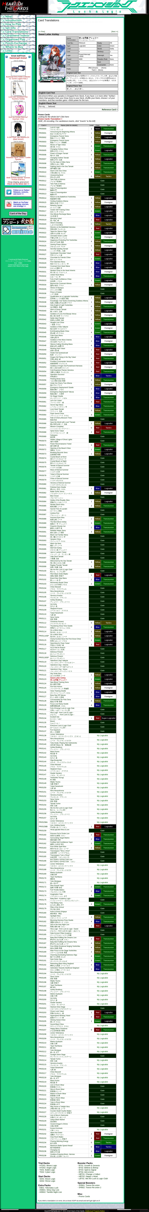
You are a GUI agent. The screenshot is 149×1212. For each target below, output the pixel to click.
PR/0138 (42, 735)
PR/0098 (42, 562)
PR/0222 (42, 1095)
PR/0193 (42, 969)
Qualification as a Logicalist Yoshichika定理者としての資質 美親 (64, 297)
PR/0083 (42, 497)
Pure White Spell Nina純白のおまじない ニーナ (59, 848)
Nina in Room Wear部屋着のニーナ (57, 1090)
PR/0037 (42, 298)
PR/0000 (42, 129)
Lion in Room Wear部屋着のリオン (57, 1086)
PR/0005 (42, 150)
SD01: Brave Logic (47, 1179)
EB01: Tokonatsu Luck (49, 1188)
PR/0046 (42, 337)
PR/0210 (42, 1043)
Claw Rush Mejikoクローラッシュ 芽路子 (58, 1138)
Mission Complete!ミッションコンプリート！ (60, 428)
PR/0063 (42, 410)
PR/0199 (42, 995)
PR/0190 (42, 956)
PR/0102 (42, 579)
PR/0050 (42, 354)
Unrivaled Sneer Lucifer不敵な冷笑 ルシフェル (58, 237)
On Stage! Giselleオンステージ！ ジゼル (58, 397)
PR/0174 (42, 895)
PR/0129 (42, 705)
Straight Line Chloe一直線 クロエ (57, 323)
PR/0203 (42, 1012)
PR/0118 (42, 653)
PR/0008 (42, 163)
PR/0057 (42, 384)
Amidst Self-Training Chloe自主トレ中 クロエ (59, 211)
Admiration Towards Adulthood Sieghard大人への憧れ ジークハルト (64, 969)
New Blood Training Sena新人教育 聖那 (59, 683)
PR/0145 (42, 766)
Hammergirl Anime (18, 58)
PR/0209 (42, 1038)
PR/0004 (42, 146)
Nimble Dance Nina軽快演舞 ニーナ (57, 506)
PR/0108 (42, 605)
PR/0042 (42, 319)
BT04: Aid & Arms (86, 1172)
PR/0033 (42, 280)
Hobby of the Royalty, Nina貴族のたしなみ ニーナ (59, 501)
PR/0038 (42, 302)
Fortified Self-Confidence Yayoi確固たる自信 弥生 (61, 843)
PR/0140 (42, 744)
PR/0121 (42, 670)
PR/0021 (42, 228)
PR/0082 (42, 493)
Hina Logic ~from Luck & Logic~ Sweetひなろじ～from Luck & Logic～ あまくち (65, 930)
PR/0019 (42, 220)
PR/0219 (42, 1082)
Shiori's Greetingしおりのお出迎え (56, 224)
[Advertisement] (69, 26)
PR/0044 (42, 328)
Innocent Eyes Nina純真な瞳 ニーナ (57, 519)
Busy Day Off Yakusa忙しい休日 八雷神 (58, 696)
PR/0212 (42, 1051)
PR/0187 (42, 943)
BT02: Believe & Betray (88, 1168)
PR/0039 (42, 306)
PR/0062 (42, 406)
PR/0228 (42, 1116)
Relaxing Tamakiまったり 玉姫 (56, 206)
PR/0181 (42, 917)
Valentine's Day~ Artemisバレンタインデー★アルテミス (61, 666)
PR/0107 (42, 601)
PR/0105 (42, 592)
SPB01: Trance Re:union (89, 1185)
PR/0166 (42, 861)
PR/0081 (42, 488)
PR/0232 (42, 1134)
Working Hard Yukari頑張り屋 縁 (57, 349)
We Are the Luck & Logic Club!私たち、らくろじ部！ (61, 571)
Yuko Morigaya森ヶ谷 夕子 (55, 1051)
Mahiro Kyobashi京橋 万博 (56, 995)
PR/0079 (42, 480)
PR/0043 (42, 324)
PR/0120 (42, 666)
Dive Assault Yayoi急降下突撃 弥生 (57, 887)
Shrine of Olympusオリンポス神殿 (57, 289)
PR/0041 (42, 315)
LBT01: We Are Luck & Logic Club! (93, 1178)
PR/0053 (42, 367)
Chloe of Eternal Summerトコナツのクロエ (59, 480)
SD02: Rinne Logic (47, 1181)
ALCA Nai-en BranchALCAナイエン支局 (57, 649)
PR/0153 (42, 800)
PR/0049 (42, 350)
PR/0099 (42, 566)
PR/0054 (42, 371)
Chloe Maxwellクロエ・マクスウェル (58, 588)
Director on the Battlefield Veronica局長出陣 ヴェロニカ (62, 228)
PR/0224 (42, 1103)
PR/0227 (42, 1112)
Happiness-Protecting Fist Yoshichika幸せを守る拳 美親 (63, 241)
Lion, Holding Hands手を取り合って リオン (58, 826)
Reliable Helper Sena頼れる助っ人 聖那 (58, 532)
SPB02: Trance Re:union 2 (90, 1187)
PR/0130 (42, 709)
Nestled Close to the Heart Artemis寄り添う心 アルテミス (62, 271)
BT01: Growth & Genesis (89, 1165)
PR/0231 (42, 1129)
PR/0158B (43, 826)
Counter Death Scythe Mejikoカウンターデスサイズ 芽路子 (61, 1112)
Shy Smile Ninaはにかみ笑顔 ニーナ (57, 675)
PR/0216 (42, 1069)
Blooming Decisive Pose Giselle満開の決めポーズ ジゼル (61, 921)
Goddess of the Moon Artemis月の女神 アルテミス (61, 341)
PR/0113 (42, 627)
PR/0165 (42, 856)
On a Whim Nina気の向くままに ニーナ (58, 631)
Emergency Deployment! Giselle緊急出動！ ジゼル (61, 389)
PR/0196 (42, 982)
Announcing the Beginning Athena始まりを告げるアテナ (62, 133)
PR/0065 (42, 419)
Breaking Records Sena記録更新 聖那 (58, 454)
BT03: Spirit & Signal (87, 1170)
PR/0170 (42, 878)
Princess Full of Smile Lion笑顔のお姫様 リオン (59, 835)
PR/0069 (42, 436)
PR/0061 (42, 402)
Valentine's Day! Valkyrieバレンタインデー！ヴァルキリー (62, 662)
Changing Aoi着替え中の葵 (55, 1151)
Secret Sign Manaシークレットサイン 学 (58, 406)
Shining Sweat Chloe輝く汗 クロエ (57, 1021)
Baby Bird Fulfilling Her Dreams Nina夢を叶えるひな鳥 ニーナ (63, 943)
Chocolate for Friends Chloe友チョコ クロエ (60, 258)
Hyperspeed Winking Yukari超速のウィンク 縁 (60, 1017)
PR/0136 (42, 727)
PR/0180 (42, 913)
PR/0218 (42, 1077)
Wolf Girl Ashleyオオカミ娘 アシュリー (58, 549)
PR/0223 (42, 1099)
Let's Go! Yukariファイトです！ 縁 (57, 402)
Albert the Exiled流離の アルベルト (57, 1134)
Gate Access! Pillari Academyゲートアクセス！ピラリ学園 (60, 934)
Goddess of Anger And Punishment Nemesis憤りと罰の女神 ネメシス (66, 367)
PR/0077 (42, 471)
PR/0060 (42, 397)
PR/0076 (42, 467)
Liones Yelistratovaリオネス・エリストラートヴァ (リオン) (65, 735)
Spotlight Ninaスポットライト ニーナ (58, 917)
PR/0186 (42, 939)
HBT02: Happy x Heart (88, 1176)
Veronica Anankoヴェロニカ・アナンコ (58, 597)
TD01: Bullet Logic (47, 1170)
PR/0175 (42, 900)
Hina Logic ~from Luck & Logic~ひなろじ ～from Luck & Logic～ (62, 714)
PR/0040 (42, 311)
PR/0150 (42, 787)
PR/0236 (42, 1151)
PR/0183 (42, 926)
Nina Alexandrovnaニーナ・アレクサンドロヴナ (60, 592)
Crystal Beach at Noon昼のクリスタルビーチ (58, 458)
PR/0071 (42, 445)
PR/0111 (42, 618)
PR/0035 (42, 289)
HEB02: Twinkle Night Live (51, 1192)
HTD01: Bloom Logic (48, 1165)
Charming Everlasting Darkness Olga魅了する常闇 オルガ (63, 956)
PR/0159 (42, 830)
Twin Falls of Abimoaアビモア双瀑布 (57, 180)
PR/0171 (42, 882)
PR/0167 (42, 865)
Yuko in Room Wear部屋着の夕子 (57, 1103)
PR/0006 (42, 155)
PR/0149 (42, 783)
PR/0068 (42, 432)
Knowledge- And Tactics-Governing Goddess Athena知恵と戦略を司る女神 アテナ (69, 302)
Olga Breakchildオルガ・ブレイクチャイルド (60, 761)
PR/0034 (42, 285)
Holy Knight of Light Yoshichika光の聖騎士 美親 (61, 306)
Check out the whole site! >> (18, 184)
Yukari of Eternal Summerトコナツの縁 (59, 475)
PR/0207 (42, 1030)
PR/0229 (42, 1121)
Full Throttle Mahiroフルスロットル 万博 (57, 891)
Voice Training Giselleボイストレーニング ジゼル (60, 692)
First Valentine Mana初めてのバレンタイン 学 (59, 263)
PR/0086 (42, 510)
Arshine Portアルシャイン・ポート (58, 514)
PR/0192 (42, 965)
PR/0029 (42, 263)
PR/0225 (42, 1108)
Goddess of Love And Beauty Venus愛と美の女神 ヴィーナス (63, 315)
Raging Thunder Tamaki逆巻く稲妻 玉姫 (58, 566)
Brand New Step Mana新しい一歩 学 (58, 579)
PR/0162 (42, 843)
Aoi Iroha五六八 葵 (53, 605)
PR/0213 (42, 1056)
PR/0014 (42, 198)
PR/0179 (42, 908)
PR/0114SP (44, 636)
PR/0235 (42, 1147)
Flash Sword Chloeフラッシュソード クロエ (59, 415)
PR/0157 (42, 818)
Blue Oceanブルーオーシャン (56, 497)
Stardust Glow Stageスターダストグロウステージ (60, 1008)
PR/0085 (42, 506)
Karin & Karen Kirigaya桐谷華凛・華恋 (58, 913)
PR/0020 (42, 224)
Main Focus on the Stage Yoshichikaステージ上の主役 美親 (63, 952)
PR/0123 (42, 679)
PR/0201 (42, 1004)
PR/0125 (42, 688)
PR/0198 (42, 991)
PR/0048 (42, 345)
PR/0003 (42, 142)
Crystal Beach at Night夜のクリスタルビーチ (58, 462)
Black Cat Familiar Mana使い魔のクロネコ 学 (59, 536)
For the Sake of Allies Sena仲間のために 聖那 (60, 163)
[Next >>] (114, 32)
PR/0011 (42, 176)
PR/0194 (42, 973)
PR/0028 (42, 259)
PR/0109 (42, 610)
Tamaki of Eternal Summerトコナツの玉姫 (59, 467)
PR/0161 (42, 839)
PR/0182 (42, 921)
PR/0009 (42, 168)
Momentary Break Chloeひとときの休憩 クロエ (59, 584)
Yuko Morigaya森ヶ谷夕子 (55, 882)
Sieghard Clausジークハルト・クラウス (59, 770)
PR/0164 (42, 852)
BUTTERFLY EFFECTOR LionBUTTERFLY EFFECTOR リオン (62, 861)
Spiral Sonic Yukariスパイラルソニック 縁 (59, 432)
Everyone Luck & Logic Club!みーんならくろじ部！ (60, 727)
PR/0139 (42, 740)
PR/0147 (42, 774)
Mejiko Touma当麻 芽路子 (55, 783)
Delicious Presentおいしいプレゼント (57, 653)
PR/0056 (42, 380)
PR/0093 (42, 540)
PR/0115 (42, 640)
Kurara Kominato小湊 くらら (56, 1129)
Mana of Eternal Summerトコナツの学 (59, 471)
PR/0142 (42, 753)
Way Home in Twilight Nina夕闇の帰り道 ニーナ (60, 1108)
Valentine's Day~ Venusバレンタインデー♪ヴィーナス (61, 670)
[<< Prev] (41, 32)
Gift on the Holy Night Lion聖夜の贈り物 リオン (59, 926)
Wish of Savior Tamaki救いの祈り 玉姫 (58, 310)
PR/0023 (42, 237)
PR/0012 (42, 181)
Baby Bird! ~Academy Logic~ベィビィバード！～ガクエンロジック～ (65, 900)
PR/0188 (42, 947)
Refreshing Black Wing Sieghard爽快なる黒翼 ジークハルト (62, 965)
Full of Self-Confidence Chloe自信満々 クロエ (60, 280)
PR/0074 (42, 458)
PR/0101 (42, 575)
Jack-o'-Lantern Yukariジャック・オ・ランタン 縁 (60, 553)
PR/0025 (42, 246)
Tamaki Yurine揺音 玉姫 (55, 805)
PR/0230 (42, 1125)
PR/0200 (42, 999)
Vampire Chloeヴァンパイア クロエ (57, 540)
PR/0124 (42, 683)
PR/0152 (42, 796)
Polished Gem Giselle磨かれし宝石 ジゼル (58, 488)
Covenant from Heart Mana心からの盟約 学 (60, 267)
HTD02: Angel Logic (48, 1168)
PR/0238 (42, 1155)
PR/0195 (42, 978)
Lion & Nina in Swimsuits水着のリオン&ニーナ (59, 1116)
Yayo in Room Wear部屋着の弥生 (57, 1099)
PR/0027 (42, 254)
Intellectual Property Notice (95, 1211)
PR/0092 (42, 536)
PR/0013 (42, 189)
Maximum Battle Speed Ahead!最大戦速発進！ (61, 1147)
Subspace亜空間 (53, 436)
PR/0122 (42, 675)
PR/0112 (42, 623)
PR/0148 (42, 779)
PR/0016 (42, 207)
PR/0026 (42, 250)
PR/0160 (42, 835)
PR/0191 (42, 960)
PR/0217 (42, 1073)
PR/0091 (42, 532)
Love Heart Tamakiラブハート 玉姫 (57, 410)
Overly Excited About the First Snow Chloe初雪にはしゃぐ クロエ (65, 640)
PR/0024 (42, 241)
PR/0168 (42, 869)
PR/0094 (42, 545)
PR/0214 (42, 1060)
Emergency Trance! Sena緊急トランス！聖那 (59, 137)
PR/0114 (42, 631)
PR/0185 (42, 934)
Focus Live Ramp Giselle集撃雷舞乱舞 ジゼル (59, 705)
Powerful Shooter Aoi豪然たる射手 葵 (57, 527)
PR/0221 (42, 1090)
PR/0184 (42, 930)
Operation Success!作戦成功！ (57, 375)
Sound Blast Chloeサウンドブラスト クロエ (59, 1025)
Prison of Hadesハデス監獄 (56, 293)
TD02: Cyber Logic (47, 1172)
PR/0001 (42, 133)
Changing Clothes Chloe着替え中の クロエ (59, 150)
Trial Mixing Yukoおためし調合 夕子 (57, 904)
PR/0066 (42, 423)
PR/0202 (42, 1008)
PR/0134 (42, 718)
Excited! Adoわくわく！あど (56, 718)
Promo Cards (84, 1196)
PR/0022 (42, 233)
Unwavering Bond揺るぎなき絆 (56, 176)
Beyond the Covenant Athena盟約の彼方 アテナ (60, 284)
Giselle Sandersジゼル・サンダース (57, 774)
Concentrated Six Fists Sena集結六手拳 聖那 (60, 701)
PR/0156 (42, 813)
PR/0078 (42, 475)
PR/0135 (42, 722)
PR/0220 (42, 1086)
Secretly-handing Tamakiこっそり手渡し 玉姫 (59, 250)
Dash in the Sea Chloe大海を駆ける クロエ (58, 172)
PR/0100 (42, 571)
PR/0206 (42, 1025)
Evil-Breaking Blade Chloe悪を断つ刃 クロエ (59, 332)
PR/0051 (42, 358)
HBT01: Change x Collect (89, 1174)
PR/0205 (42, 1021)
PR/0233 (42, 1138)
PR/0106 (42, 597)
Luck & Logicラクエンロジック (56, 128)
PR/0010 (42, 172)
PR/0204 (42, 1017)
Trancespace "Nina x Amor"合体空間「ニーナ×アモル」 (60, 852)
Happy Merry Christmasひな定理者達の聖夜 (58, 1030)
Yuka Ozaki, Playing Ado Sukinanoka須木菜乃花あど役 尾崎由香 (63, 744)
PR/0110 (42, 614)
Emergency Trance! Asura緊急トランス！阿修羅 (59, 141)
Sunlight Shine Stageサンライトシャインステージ (60, 1056)
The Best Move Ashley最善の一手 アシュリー (58, 523)
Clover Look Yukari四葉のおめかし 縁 (57, 1012)
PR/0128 (42, 701)
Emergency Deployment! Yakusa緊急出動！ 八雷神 (62, 393)
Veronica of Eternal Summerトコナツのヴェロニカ (60, 484)
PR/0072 (42, 449)
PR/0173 (42, 891)
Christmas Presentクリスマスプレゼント (58, 623)
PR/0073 (42, 454)
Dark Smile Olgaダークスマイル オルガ (58, 960)
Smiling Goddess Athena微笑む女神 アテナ (59, 202)
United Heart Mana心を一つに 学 (57, 276)
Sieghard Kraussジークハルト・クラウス (59, 610)
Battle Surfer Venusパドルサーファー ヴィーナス (61, 493)
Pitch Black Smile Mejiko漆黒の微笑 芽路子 (59, 575)
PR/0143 (42, 757)
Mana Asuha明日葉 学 (54, 753)
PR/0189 (42, 952)
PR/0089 (42, 523)
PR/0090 (42, 527)
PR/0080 (42, 484)
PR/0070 (42, 441)
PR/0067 (42, 428)
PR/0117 (42, 649)
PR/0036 (42, 293)
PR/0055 (42, 376)
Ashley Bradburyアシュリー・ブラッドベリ (60, 601)
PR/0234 (42, 1142)
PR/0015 (42, 202)
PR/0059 (42, 393)
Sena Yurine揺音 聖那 (54, 618)
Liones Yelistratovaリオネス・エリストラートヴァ (61, 822)
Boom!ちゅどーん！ (55, 722)
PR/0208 (42, 1034)
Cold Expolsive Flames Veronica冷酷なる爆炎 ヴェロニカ (62, 371)
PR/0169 (42, 874)
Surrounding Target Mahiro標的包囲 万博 (59, 839)
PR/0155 (42, 809)
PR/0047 (42, 341)
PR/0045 (42, 332)
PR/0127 (42, 696)
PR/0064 (42, 415)
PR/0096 (42, 553)
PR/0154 (42, 805)
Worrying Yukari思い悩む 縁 (56, 219)
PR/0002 (42, 137)
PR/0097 (42, 558)
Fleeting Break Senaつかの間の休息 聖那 (57, 380)
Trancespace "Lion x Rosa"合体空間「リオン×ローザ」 (60, 856)
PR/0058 (42, 389)
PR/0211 (42, 1047)
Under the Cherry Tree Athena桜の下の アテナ (61, 384)
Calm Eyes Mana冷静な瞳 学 (56, 336)
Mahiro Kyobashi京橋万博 (56, 874)
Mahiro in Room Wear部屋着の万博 (58, 1095)
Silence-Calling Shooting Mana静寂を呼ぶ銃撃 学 (61, 345)
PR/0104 (42, 588)
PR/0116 (42, 644)
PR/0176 (42, 904)
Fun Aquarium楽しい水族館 (55, 731)
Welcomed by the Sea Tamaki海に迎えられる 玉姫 (61, 562)
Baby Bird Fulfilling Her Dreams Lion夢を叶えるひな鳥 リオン (63, 939)
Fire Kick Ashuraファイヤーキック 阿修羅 (59, 688)
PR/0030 (42, 267)
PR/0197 (42, 986)
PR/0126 (42, 692)
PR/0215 (42, 1064)
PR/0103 (42, 584)
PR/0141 (42, 748)
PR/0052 (42, 363)
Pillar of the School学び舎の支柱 (57, 908)
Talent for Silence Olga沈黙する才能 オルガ (58, 232)
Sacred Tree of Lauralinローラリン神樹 (58, 510)
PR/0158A (43, 822)
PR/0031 (42, 272)
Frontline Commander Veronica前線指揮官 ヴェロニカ (61, 362)
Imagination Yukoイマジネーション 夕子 (58, 895)
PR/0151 (42, 792)
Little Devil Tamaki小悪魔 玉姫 (56, 558)
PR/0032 (42, 276)
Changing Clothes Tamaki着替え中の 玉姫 (59, 159)
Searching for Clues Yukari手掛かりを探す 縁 (59, 644)
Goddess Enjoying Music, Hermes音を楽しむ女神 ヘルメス (62, 1155)
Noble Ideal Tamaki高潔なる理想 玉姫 (57, 319)
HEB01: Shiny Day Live (49, 1190)
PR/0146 (42, 770)
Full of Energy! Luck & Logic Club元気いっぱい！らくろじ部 (62, 709)
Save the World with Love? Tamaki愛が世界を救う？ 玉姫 (62, 423)
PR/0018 (42, 215)
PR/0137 (42, 731)
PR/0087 (42, 514)
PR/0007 (42, 159)
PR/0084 (42, 501)
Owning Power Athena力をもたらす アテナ (58, 245)
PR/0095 (42, 549)
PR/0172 (42, 887)
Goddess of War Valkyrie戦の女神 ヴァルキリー (59, 328)
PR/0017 (42, 211)
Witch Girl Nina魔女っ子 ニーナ (56, 545)
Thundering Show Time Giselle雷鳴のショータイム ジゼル (61, 627)
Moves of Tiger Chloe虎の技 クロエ (58, 146)
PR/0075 (42, 462)
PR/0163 (42, 848)
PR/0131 (42, 714)
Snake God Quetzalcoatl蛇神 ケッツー (59, 354)
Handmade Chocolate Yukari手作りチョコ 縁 (60, 254)
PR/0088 (42, 519)
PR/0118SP (44, 657)
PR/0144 (42, 761)
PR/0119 (42, 662)
